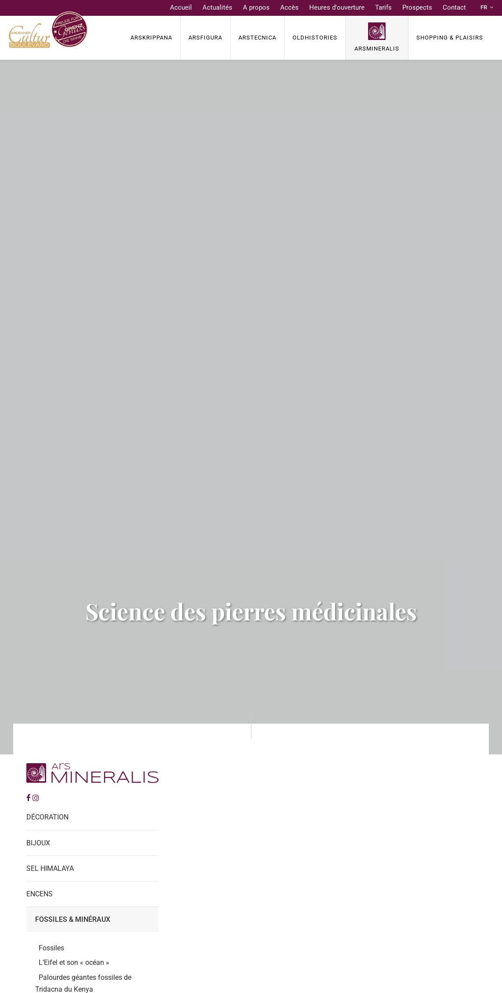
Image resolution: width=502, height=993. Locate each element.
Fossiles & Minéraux (72, 919)
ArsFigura (205, 37)
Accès (289, 7)
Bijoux (38, 843)
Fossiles (51, 948)
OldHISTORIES (315, 37)
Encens (39, 894)
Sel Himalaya (50, 868)
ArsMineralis (376, 48)
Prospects (417, 7)
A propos (256, 7)
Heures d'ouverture (337, 7)
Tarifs (383, 7)
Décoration (47, 817)
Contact (454, 7)
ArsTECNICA (257, 37)
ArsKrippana (151, 37)
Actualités (217, 7)
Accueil (181, 7)
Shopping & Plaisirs (449, 37)
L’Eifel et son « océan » (74, 962)
